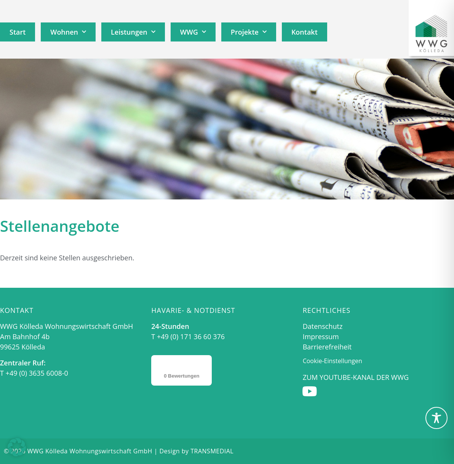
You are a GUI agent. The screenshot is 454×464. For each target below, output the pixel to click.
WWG (193, 32)
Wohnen (68, 32)
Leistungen (133, 32)
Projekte (249, 32)
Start (18, 32)
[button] (17, 447)
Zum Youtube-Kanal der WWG (356, 377)
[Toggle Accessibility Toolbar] (436, 418)
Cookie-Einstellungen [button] (332, 361)
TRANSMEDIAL (211, 451)
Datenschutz (323, 326)
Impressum (321, 336)
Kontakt (304, 32)
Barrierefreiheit (327, 346)
